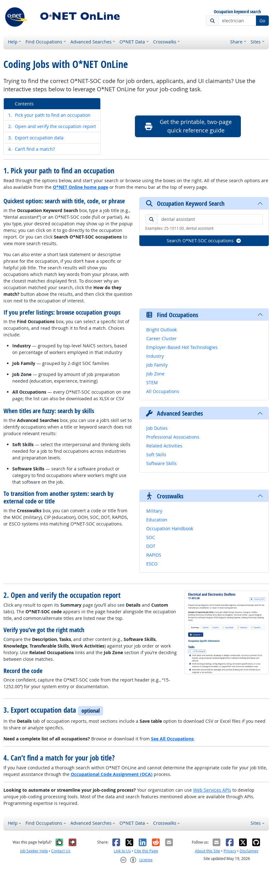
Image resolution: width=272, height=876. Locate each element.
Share (236, 42)
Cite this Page (146, 851)
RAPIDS (153, 555)
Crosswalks (164, 42)
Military (154, 511)
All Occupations (162, 391)
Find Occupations (43, 42)
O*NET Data (132, 42)
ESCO (152, 564)
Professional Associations (172, 437)
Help (13, 42)
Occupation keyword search (237, 11)
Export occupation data (36, 137)
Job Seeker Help (34, 851)
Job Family (157, 365)
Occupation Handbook (169, 528)
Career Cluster (161, 338)
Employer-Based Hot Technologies (182, 347)
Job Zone (155, 374)
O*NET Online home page (80, 187)
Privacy (230, 851)
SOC (150, 537)
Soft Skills (156, 455)
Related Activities (164, 446)
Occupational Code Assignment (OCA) (112, 774)
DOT (150, 546)
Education (156, 520)
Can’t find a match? (31, 149)
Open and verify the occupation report (52, 126)
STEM (152, 382)
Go (262, 21)
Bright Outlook (161, 330)
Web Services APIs (212, 790)
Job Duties (157, 428)
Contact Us (60, 851)
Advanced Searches (91, 42)
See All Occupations (172, 739)
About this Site (207, 851)
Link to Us (122, 851)
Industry (155, 356)
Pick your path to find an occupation (49, 115)
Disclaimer (249, 851)
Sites (256, 42)
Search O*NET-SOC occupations (204, 241)
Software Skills (161, 463)
